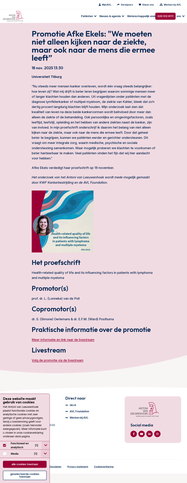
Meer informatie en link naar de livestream (63, 345)
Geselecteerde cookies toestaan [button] (24, 475)
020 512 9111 (165, 16)
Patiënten (35, 16)
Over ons (123, 16)
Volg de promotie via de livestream (57, 366)
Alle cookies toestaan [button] (25, 464)
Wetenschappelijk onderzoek (93, 16)
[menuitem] (35, 16)
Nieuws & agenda (58, 16)
